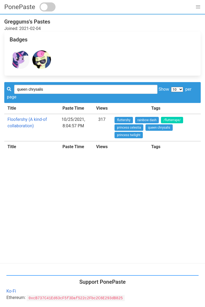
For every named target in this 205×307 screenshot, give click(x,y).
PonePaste (19, 7)
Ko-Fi (11, 291)
